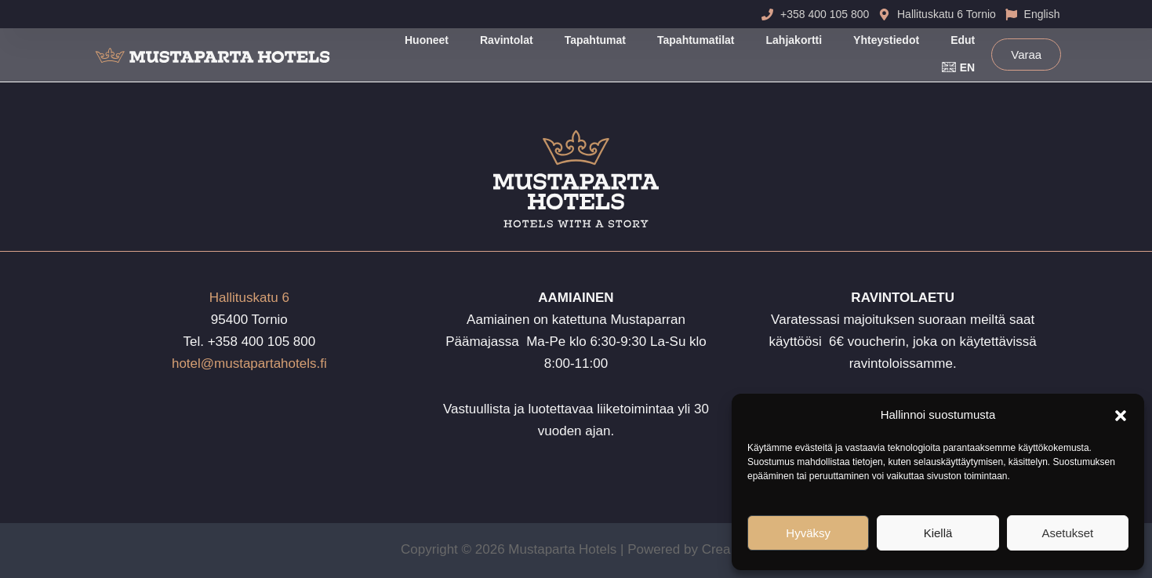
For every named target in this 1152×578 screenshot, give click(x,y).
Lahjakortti (794, 40)
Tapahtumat (595, 40)
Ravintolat (506, 40)
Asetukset (1067, 533)
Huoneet (427, 40)
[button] (1120, 416)
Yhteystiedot (886, 40)
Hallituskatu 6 (249, 297)
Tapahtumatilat (696, 40)
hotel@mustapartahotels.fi (249, 363)
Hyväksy (808, 533)
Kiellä (938, 533)
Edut (962, 40)
